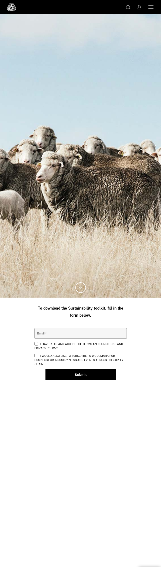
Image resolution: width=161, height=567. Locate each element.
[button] (128, 7)
